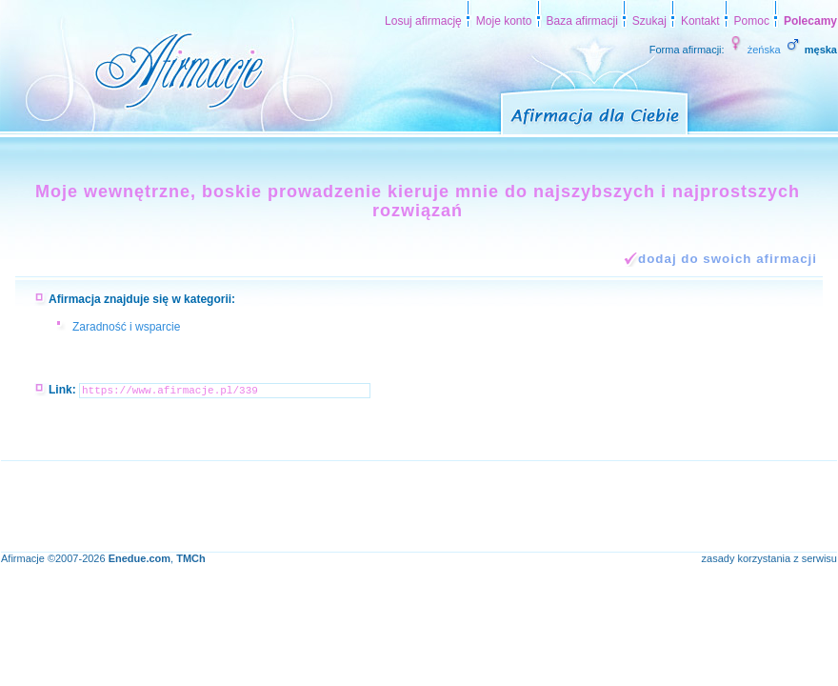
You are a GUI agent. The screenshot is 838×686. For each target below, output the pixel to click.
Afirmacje (23, 558)
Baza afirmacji (582, 21)
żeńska (754, 49)
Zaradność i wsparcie (126, 326)
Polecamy (810, 21)
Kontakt (700, 21)
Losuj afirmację (423, 21)
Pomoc (751, 21)
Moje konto (504, 21)
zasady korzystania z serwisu (769, 558)
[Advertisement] (347, 504)
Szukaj (649, 21)
